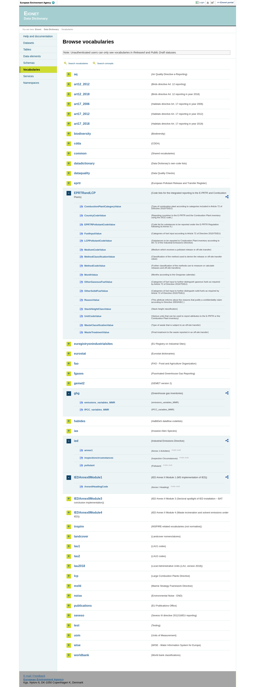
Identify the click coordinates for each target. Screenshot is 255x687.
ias (76, 430)
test (76, 625)
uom (77, 635)
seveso (79, 615)
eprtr (77, 183)
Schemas (29, 62)
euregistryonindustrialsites (93, 343)
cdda (77, 143)
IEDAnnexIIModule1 (88, 477)
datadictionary (84, 163)
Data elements (32, 56)
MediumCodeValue (95, 249)
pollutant (89, 465)
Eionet (38, 29)
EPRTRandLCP (85, 193)
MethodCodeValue (94, 265)
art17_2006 (82, 104)
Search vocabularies (78, 63)
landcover (81, 536)
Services (28, 76)
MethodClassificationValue (99, 256)
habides (79, 421)
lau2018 (79, 566)
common (80, 153)
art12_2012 (82, 84)
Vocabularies (31, 69)
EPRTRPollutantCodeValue (99, 224)
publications (83, 605)
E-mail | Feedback (34, 675)
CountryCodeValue (95, 215)
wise (77, 645)
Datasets (28, 42)
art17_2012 (82, 114)
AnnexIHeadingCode (96, 486)
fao (76, 363)
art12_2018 (82, 94)
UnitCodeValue (92, 316)
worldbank (81, 655)
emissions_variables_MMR (99, 402)
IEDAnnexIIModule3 (88, 498)
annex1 (88, 450)
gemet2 (79, 383)
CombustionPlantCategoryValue (102, 206)
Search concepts (105, 63)
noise (78, 595)
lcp (76, 576)
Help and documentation (38, 36)
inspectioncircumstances (98, 457)
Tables (27, 49)
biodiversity (82, 133)
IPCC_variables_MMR (96, 409)
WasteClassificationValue (98, 325)
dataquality (82, 173)
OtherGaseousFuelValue (98, 281)
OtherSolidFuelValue (96, 291)
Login (201, 2)
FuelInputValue (93, 233)
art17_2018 (82, 123)
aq (76, 74)
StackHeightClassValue (97, 309)
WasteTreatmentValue (96, 332)
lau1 (77, 546)
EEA (38, 3)
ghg (77, 393)
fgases (79, 373)
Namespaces (31, 82)
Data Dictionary (51, 29)
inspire (79, 526)
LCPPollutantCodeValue (98, 240)
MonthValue (91, 274)
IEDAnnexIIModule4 (88, 512)
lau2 (77, 556)
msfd (77, 585)
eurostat (80, 353)
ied (76, 440)
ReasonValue (92, 300)
